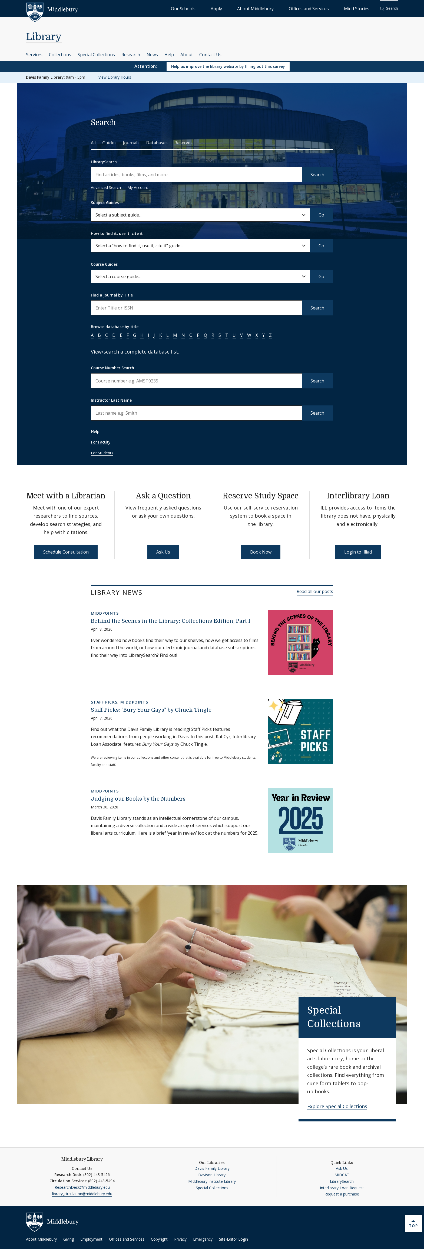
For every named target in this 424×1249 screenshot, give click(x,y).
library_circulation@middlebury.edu (82, 1193)
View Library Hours (114, 77)
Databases (157, 143)
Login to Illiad (358, 552)
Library (44, 36)
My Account (137, 187)
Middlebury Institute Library (212, 1181)
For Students (102, 452)
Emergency (203, 1239)
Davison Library (212, 1174)
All (93, 143)
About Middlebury (287, 8)
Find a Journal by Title (112, 295)
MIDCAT (341, 1174)
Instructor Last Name (111, 400)
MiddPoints (105, 613)
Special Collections (96, 55)
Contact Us (210, 55)
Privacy (180, 1239)
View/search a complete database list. (135, 351)
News (152, 55)
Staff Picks (104, 702)
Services (34, 55)
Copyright (159, 1239)
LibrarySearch (104, 161)
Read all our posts (315, 591)
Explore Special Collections (337, 1106)
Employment (91, 1239)
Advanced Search (106, 187)
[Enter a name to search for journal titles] (196, 307)
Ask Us (163, 552)
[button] (389, 8)
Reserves (183, 143)
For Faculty (100, 442)
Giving (68, 1239)
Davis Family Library (212, 1168)
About (186, 55)
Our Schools (239, 8)
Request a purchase (341, 1194)
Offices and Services (327, 8)
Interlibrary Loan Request (342, 1187)
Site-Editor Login (233, 1239)
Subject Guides (105, 202)
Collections (60, 55)
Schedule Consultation (66, 552)
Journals (131, 143)
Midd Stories (363, 8)
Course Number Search (112, 367)
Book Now (260, 552)
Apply (261, 8)
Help (169, 55)
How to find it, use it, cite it (117, 233)
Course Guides (104, 264)
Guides (109, 143)
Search (317, 175)
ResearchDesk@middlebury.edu (82, 1187)
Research (130, 55)
